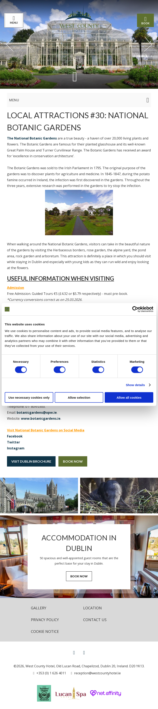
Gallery (38, 607)
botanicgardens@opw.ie (37, 412)
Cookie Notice (45, 631)
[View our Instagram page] (84, 652)
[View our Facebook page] (74, 652)
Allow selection (79, 397)
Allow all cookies (129, 397)
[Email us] (96, 673)
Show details (135, 385)
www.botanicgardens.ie (40, 418)
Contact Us (95, 619)
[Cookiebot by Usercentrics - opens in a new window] (135, 309)
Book (145, 20)
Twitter (13, 442)
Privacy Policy (45, 619)
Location (92, 607)
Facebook (15, 436)
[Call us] (49, 673)
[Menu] (13, 20)
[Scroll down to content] (74, 77)
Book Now (73, 461)
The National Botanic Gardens (32, 138)
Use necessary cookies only (29, 397)
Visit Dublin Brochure (31, 461)
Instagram (15, 448)
